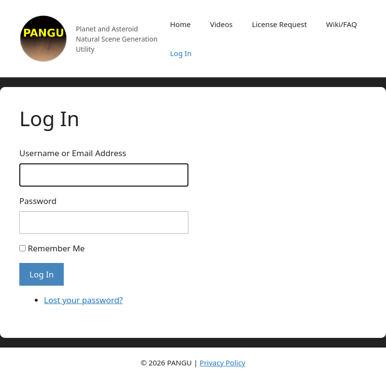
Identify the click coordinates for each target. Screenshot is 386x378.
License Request (279, 24)
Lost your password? (83, 299)
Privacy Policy (222, 362)
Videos (221, 24)
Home (180, 24)
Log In (180, 53)
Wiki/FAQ (341, 24)
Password (38, 200)
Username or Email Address (72, 153)
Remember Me (56, 248)
